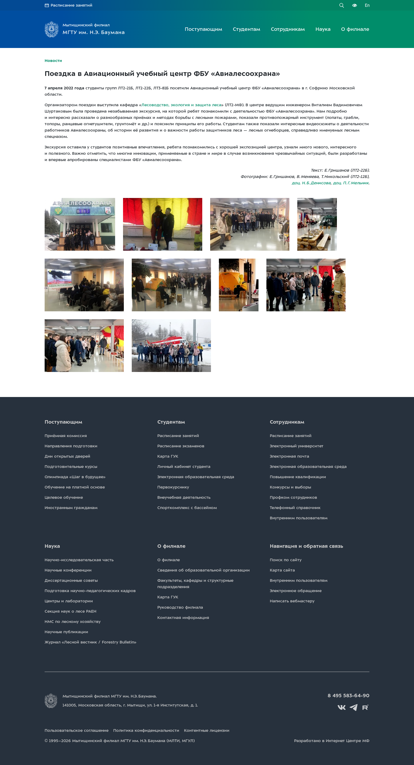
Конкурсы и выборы (290, 487)
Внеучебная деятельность (183, 497)
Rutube (365, 707)
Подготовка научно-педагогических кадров (90, 591)
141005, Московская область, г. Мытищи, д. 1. (130, 705)
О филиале (355, 29)
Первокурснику (173, 487)
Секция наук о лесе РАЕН (70, 611)
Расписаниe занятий (178, 436)
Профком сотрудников (293, 497)
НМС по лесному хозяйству (73, 621)
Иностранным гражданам (71, 508)
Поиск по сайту (286, 560)
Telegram (353, 707)
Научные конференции (68, 570)
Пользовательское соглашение (77, 730)
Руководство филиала (180, 607)
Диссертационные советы (71, 580)
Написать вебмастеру (292, 601)
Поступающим (203, 29)
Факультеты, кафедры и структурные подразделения (195, 583)
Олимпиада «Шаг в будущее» (75, 477)
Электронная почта (289, 456)
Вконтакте (342, 707)
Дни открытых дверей (67, 456)
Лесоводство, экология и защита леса (181, 105)
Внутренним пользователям (298, 518)
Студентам (246, 29)
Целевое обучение (64, 497)
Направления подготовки (71, 446)
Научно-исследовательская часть (79, 560)
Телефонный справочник (295, 508)
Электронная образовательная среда (195, 477)
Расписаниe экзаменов (180, 446)
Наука (323, 29)
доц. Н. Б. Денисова (311, 183)
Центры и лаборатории (69, 601)
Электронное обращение (296, 591)
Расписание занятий (71, 5)
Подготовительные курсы (71, 466)
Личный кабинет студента (183, 466)
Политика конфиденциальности (146, 730)
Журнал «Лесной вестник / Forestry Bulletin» (91, 642)
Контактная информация (183, 618)
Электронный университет (296, 446)
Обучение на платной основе (75, 487)
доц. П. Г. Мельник (351, 183)
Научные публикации (66, 632)
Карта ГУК (167, 456)
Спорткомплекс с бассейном (187, 508)
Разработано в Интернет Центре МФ (331, 741)
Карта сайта (282, 570)
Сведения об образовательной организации (203, 570)
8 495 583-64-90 (348, 695)
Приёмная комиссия (66, 436)
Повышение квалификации (298, 477)
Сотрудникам (288, 29)
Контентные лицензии (206, 730)
